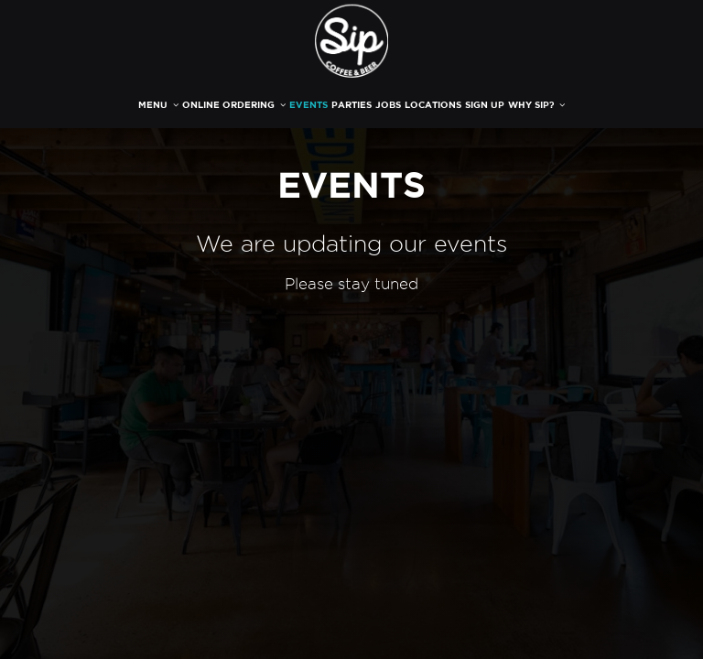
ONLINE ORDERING (234, 105)
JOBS (388, 105)
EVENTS (308, 105)
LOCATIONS (433, 105)
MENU (158, 105)
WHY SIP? (536, 105)
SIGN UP (484, 105)
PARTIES (351, 105)
